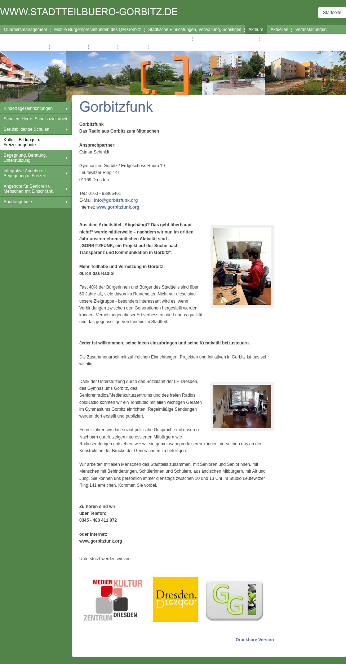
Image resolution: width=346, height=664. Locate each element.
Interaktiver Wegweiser (128, 38)
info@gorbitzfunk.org (116, 200)
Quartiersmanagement (25, 29)
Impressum (103, 46)
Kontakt (60, 46)
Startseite (332, 12)
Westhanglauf (243, 38)
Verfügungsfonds (173, 38)
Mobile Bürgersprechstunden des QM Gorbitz (97, 29)
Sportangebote (18, 201)
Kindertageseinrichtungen (28, 108)
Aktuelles (279, 29)
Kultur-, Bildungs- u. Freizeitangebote (22, 142)
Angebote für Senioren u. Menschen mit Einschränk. (29, 189)
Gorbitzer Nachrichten (25, 46)
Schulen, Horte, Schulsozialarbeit (35, 118)
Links (80, 46)
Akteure (255, 29)
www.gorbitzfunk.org (117, 207)
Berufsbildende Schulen (26, 129)
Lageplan (13, 38)
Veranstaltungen (311, 29)
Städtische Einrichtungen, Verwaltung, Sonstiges (194, 29)
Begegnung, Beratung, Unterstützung (25, 158)
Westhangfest (209, 38)
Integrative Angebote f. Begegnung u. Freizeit (25, 173)
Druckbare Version (255, 639)
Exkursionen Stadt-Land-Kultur (292, 38)
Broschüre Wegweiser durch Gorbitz (63, 38)
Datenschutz (133, 46)
